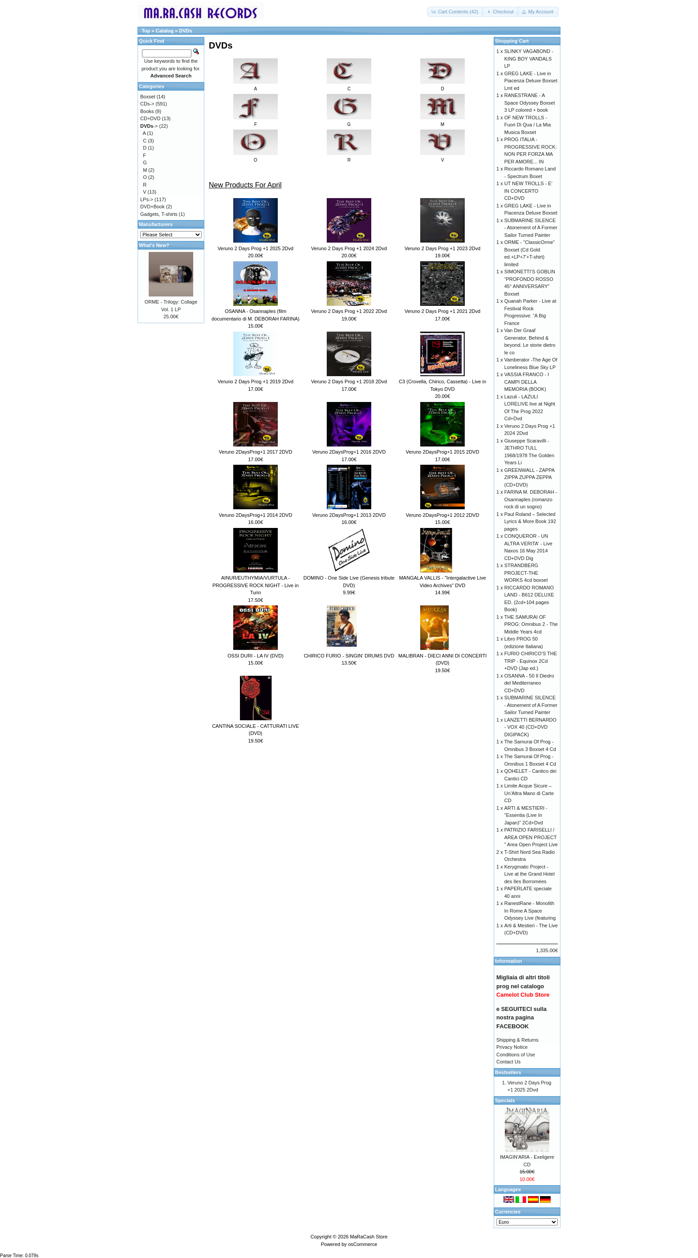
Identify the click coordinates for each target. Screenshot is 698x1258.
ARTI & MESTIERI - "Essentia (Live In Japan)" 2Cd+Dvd (526, 815)
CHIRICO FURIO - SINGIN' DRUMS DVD (349, 655)
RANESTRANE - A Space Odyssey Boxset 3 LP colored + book (529, 103)
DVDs (185, 30)
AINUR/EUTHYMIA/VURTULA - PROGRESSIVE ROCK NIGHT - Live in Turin (255, 585)
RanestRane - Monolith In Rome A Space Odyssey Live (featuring (530, 911)
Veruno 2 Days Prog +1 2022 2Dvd (349, 311)
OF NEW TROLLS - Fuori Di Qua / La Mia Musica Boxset (527, 125)
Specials (505, 1100)
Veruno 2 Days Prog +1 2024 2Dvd (349, 248)
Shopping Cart (512, 41)
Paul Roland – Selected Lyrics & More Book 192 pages (530, 521)
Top (146, 30)
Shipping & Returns (517, 1040)
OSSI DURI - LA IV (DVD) (255, 655)
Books (147, 111)
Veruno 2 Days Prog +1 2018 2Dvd (349, 381)
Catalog (165, 30)
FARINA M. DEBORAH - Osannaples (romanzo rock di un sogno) (530, 499)
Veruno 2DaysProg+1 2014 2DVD (255, 515)
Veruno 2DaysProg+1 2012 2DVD (442, 515)
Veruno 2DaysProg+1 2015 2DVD (442, 452)
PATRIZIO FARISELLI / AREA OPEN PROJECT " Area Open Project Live (531, 837)
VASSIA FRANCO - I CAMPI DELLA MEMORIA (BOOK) (526, 382)
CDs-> (147, 103)
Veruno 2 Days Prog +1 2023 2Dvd (442, 248)
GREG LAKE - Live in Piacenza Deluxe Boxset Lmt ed (530, 81)
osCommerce (362, 1244)
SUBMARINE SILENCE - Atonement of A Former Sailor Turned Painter (530, 228)
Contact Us (508, 1061)
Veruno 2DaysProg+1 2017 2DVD (255, 452)
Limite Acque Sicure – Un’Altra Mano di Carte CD (529, 793)
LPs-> (146, 199)
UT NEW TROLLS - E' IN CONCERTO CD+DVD (528, 191)
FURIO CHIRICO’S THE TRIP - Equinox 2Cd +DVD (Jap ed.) (530, 661)
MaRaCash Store (368, 1236)
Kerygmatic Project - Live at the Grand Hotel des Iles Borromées (529, 874)
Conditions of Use (515, 1054)
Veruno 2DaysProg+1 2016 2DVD (349, 452)
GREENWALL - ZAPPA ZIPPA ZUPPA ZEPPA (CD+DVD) (529, 477)
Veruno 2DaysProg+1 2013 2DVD (349, 515)
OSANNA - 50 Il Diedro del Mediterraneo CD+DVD (529, 683)
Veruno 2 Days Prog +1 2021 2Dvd (442, 311)
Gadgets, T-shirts (159, 214)
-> (149, 126)
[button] (455, 12)
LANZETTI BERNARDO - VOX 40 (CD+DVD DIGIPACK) (530, 727)
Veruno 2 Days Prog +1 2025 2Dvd (255, 248)
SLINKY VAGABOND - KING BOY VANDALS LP (528, 59)
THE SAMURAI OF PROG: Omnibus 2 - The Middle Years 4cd (531, 624)
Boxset (147, 96)
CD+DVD (150, 118)
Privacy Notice (512, 1047)
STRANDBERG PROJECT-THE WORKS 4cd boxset (526, 573)
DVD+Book (152, 206)
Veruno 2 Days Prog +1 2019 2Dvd (255, 381)
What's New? (154, 245)
